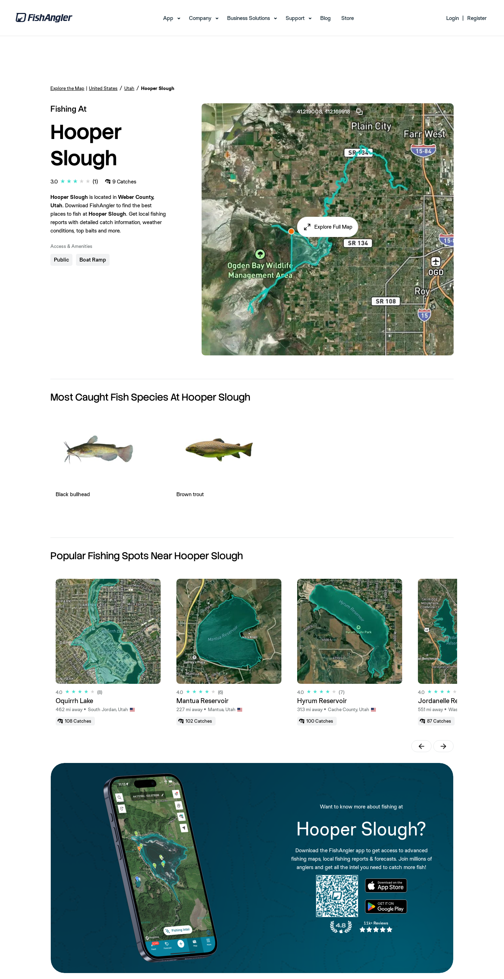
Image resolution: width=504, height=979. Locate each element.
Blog (325, 18)
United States (103, 88)
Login (452, 18)
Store (347, 18)
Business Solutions (248, 18)
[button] (327, 227)
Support (295, 18)
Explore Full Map (333, 226)
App (168, 18)
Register (476, 18)
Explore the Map (67, 88)
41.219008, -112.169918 (330, 111)
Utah (129, 88)
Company (200, 18)
